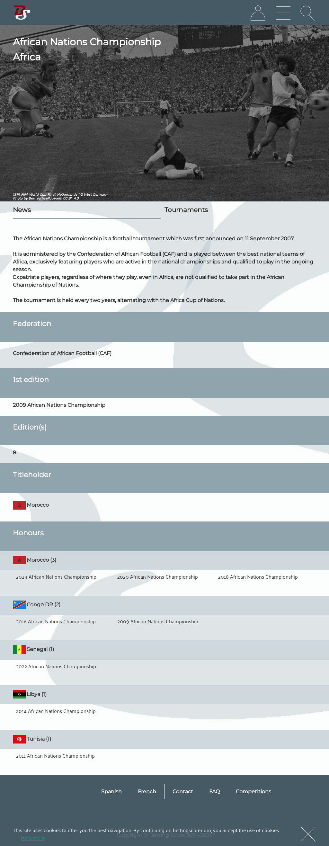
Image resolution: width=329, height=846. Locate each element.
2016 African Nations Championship (56, 621)
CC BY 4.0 (71, 198)
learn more (33, 837)
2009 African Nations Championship (157, 621)
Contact (183, 791)
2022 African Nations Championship (56, 666)
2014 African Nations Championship (56, 710)
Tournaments (186, 210)
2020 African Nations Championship (157, 576)
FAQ (214, 791)
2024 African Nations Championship (56, 576)
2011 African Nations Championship (55, 755)
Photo (17, 198)
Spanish (111, 791)
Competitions (253, 791)
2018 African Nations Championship (258, 576)
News (22, 210)
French (147, 791)
